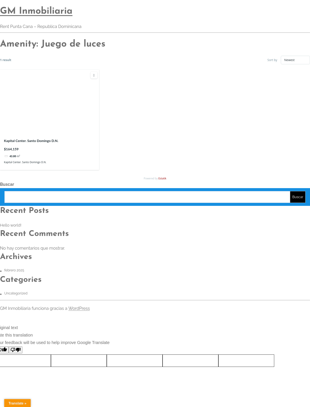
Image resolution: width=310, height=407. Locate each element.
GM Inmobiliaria (36, 11)
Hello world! (10, 225)
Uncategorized (15, 293)
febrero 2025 (14, 270)
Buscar (7, 184)
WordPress (79, 308)
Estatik (162, 178)
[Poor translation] (15, 349)
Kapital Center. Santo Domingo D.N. (31, 141)
